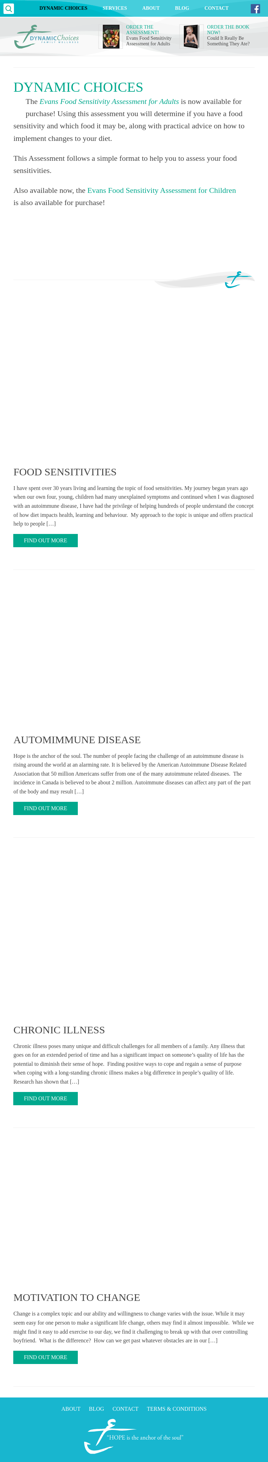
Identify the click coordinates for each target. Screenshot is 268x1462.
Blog (182, 8)
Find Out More (45, 540)
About (151, 8)
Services (115, 8)
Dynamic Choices (63, 8)
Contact (216, 8)
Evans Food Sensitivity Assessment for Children (161, 190)
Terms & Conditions (177, 1409)
